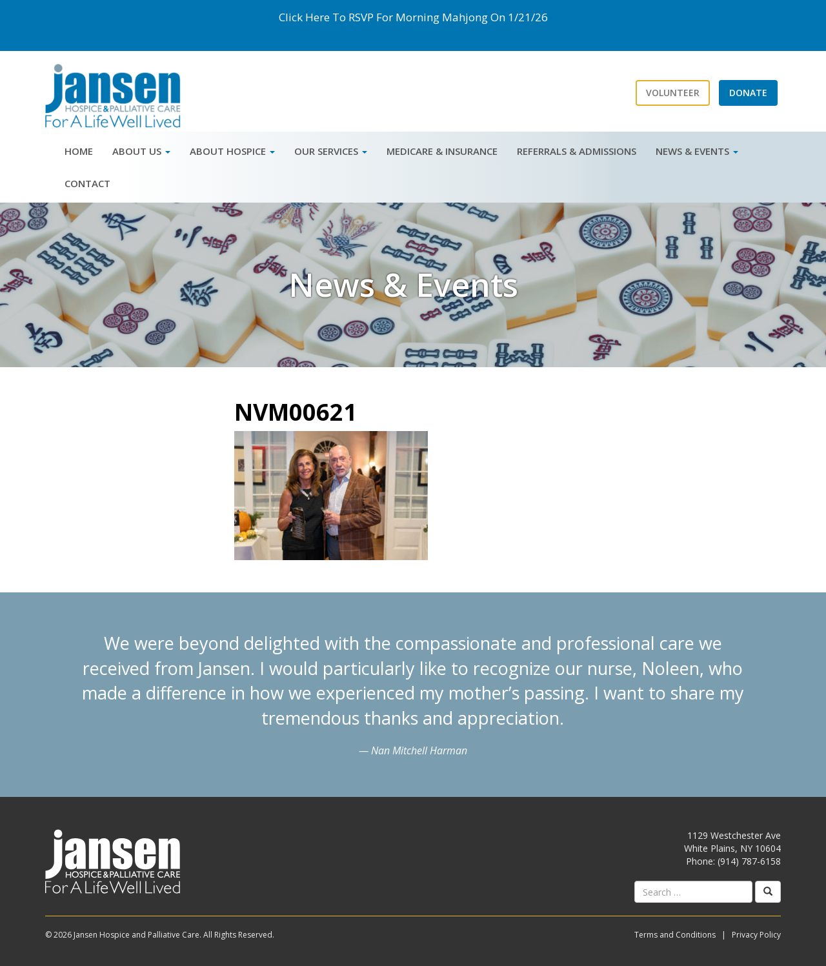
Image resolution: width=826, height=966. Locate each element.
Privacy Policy (756, 934)
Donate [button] (748, 92)
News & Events (697, 151)
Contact (87, 183)
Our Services (330, 151)
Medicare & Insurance (442, 151)
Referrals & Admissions (576, 151)
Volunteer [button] (673, 92)
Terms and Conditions (675, 934)
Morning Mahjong (442, 17)
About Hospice (232, 151)
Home (79, 151)
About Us (141, 151)
